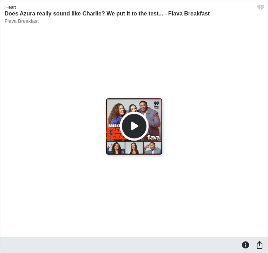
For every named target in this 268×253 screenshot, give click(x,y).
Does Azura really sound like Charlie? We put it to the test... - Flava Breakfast (107, 14)
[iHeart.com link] (260, 9)
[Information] (245, 245)
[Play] (134, 126)
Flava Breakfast (22, 21)
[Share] (260, 245)
